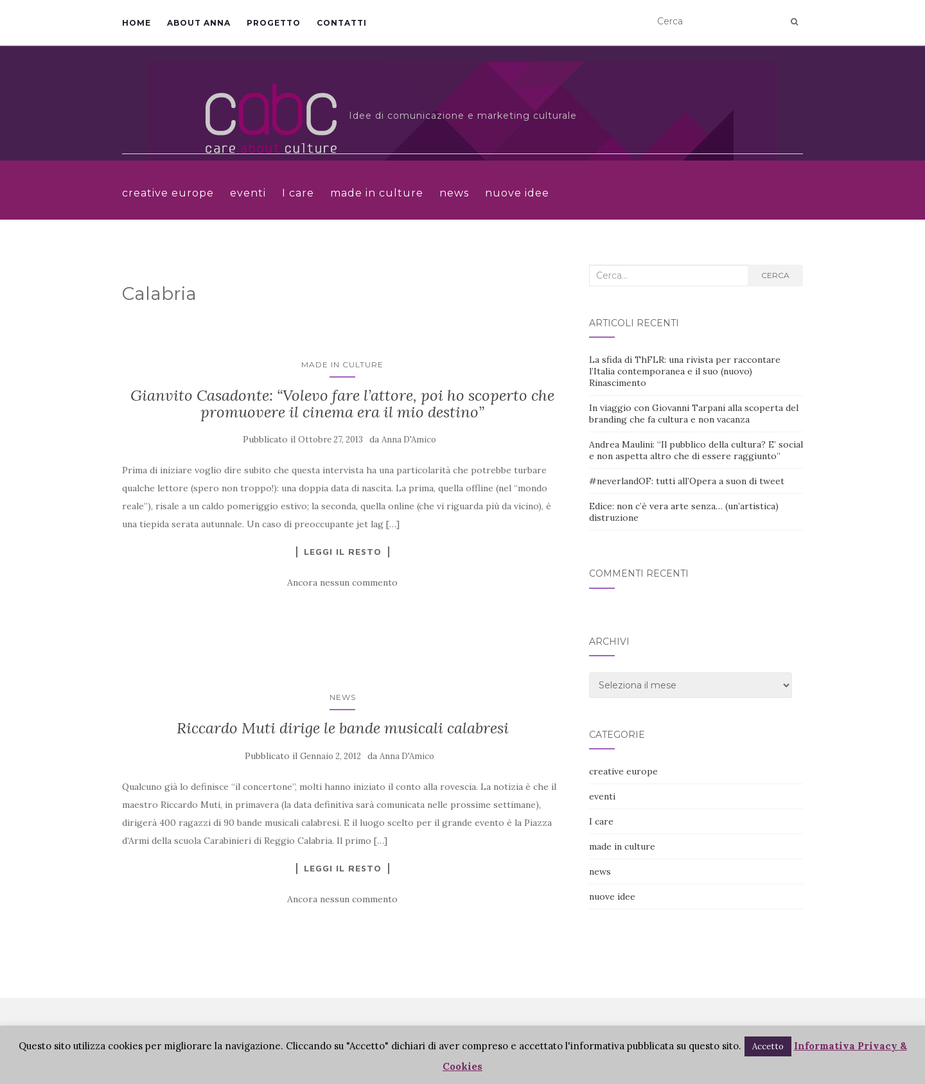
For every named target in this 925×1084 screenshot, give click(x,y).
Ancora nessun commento (342, 582)
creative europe (168, 193)
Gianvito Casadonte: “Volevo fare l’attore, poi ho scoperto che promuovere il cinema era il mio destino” (342, 403)
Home (136, 23)
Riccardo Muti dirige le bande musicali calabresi (343, 728)
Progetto (274, 23)
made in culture (376, 193)
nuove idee (517, 193)
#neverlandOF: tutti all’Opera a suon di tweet (686, 481)
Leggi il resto (343, 551)
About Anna (199, 23)
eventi (248, 193)
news (454, 193)
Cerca (775, 275)
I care (298, 193)
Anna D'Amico (409, 439)
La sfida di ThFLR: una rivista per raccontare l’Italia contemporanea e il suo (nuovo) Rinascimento (684, 371)
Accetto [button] (768, 1046)
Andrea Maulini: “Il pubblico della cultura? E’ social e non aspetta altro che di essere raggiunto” (696, 450)
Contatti (342, 23)
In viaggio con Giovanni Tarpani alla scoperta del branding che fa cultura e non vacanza (693, 413)
